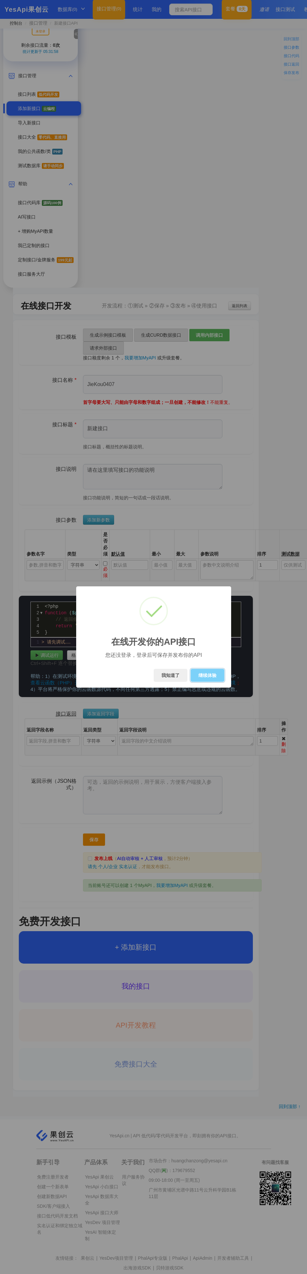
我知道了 (170, 675)
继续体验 (207, 675)
